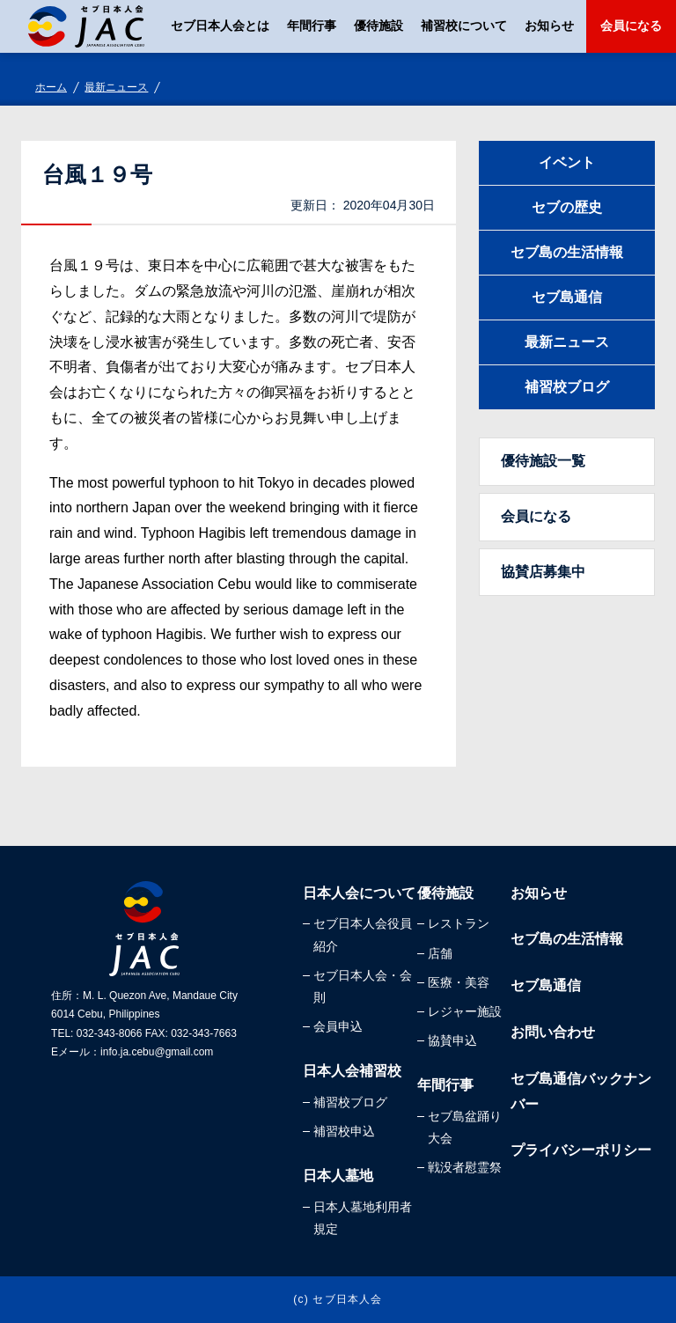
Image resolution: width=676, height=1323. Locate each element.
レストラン (458, 923)
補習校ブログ (567, 386)
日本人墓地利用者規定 (362, 1218)
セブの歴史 (567, 207)
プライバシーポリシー (581, 1150)
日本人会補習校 (352, 1070)
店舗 (440, 953)
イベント (567, 162)
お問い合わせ (553, 1032)
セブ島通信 (567, 297)
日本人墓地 (338, 1175)
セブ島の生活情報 (567, 252)
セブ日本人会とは (220, 25)
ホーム (51, 87)
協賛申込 (452, 1040)
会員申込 (338, 1026)
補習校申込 (344, 1131)
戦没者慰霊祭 (465, 1167)
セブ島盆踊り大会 (465, 1127)
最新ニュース (116, 87)
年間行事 (311, 25)
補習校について (464, 25)
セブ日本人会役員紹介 (362, 934)
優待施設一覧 (543, 460)
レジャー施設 (465, 1011)
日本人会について (359, 893)
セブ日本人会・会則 (362, 986)
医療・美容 (458, 982)
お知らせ (549, 25)
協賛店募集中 (543, 571)
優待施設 (378, 25)
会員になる (631, 25)
